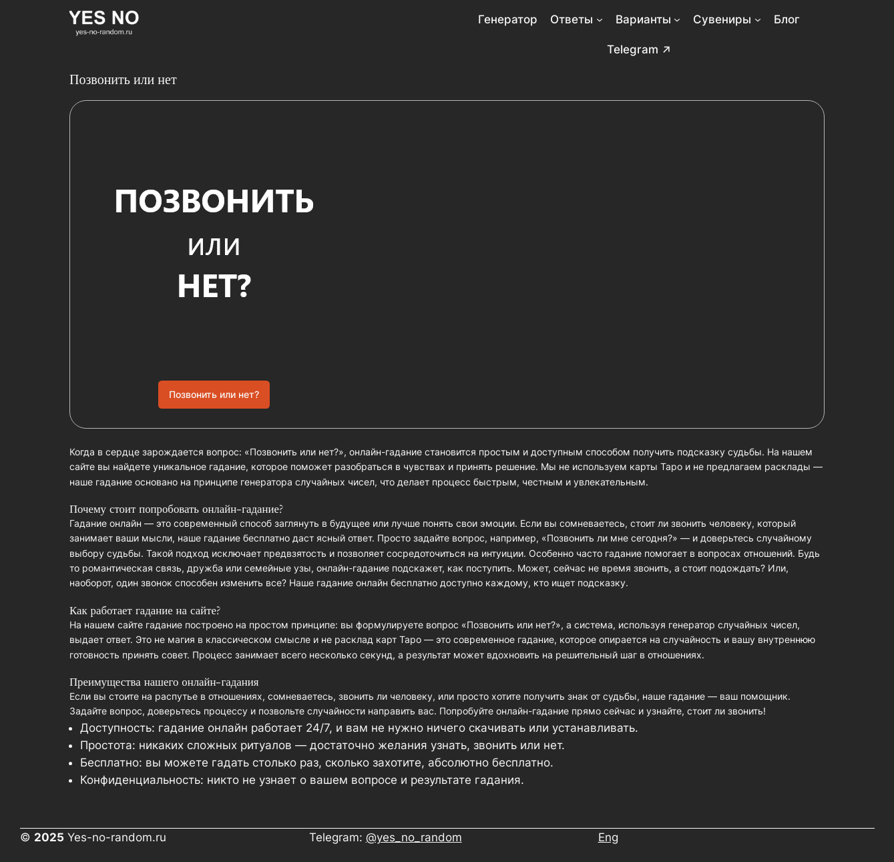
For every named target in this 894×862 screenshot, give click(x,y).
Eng (608, 837)
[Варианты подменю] (677, 19)
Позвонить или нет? (214, 394)
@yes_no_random (414, 837)
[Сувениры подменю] (757, 19)
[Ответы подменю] (599, 19)
